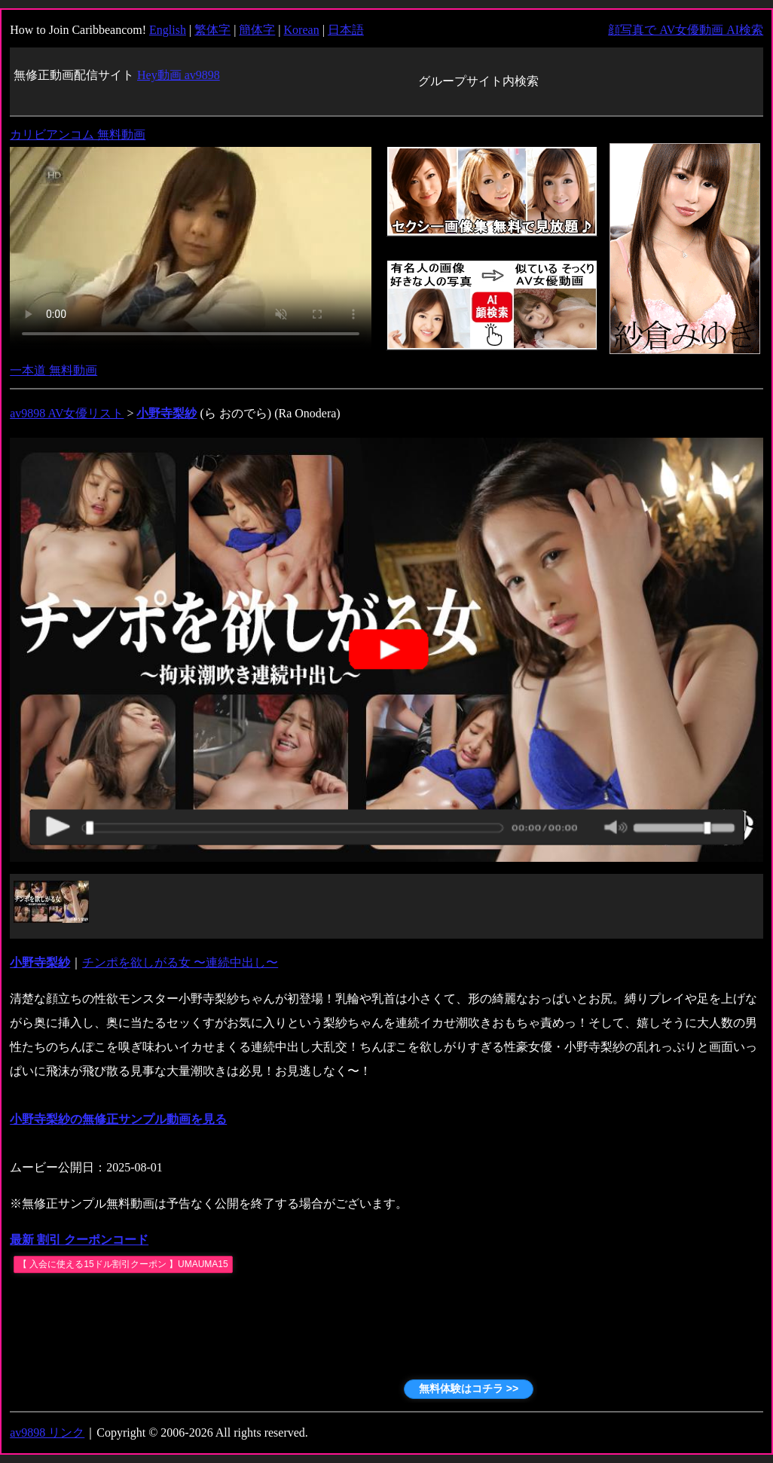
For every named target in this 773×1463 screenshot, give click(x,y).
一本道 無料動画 (53, 370)
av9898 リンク (47, 1432)
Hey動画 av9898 (178, 75)
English (167, 29)
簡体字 (257, 29)
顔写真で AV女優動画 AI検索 (685, 29)
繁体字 (212, 29)
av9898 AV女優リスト (67, 413)
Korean (301, 29)
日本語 (346, 29)
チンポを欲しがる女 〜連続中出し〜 (180, 962)
